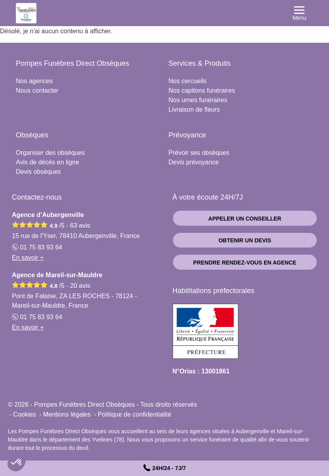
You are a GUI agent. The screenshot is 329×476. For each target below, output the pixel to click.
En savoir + (28, 257)
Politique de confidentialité (134, 414)
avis (80, 225)
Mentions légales (67, 414)
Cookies (24, 414)
